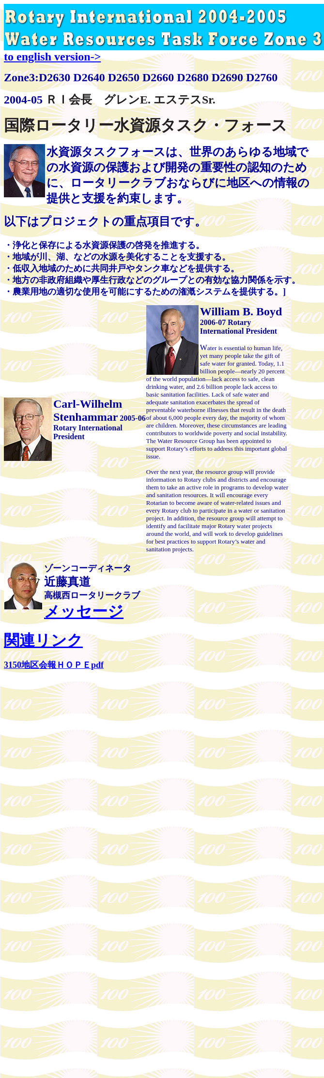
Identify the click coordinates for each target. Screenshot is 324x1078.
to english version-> (52, 56)
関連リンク (43, 640)
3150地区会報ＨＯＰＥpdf (54, 665)
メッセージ (83, 611)
